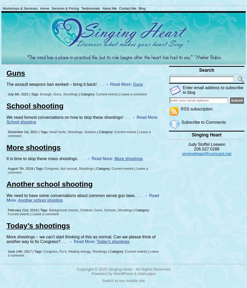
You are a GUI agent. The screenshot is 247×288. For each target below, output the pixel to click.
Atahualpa (146, 273)
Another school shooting (49, 184)
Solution (90, 132)
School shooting (34, 106)
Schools (110, 210)
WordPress (123, 273)
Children (86, 210)
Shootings (70, 94)
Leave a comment (134, 94)
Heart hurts (57, 132)
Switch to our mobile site (123, 280)
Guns (15, 73)
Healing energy (79, 251)
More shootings (33, 147)
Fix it (62, 251)
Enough (45, 94)
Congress (51, 169)
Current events (107, 94)
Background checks (63, 210)
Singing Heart (120, 269)
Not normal (69, 169)
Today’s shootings (38, 226)
